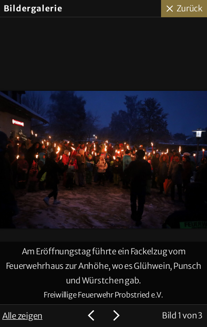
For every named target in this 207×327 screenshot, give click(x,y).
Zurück (190, 8)
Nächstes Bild (115, 315)
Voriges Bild (92, 315)
